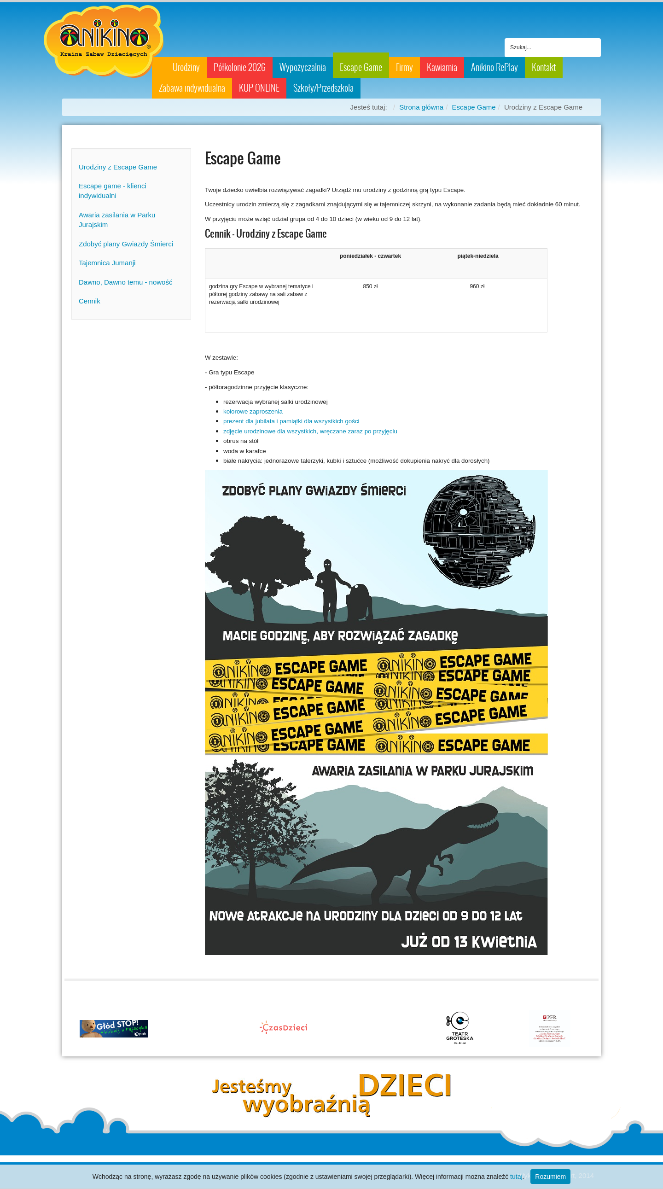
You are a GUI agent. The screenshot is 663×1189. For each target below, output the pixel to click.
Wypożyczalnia (302, 67)
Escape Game (361, 67)
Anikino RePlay (494, 67)
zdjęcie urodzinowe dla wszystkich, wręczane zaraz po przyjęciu (310, 431)
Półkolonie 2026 (240, 67)
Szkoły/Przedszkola (323, 88)
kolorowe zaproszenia (253, 411)
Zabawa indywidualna (192, 88)
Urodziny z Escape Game (118, 167)
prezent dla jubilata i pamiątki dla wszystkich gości (291, 421)
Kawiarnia (442, 67)
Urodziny (186, 67)
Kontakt (544, 67)
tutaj (516, 1176)
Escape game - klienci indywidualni (112, 190)
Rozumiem (550, 1176)
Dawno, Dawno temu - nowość (125, 282)
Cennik (89, 301)
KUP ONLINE (259, 88)
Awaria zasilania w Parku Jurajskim (117, 219)
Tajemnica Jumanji (107, 263)
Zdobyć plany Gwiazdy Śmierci (126, 244)
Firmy (404, 67)
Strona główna (421, 107)
